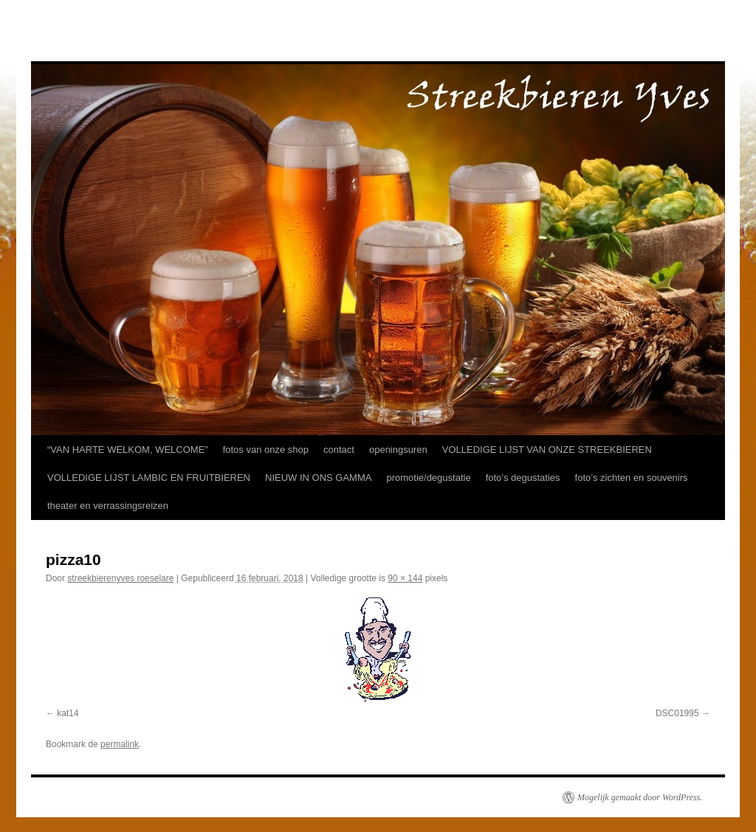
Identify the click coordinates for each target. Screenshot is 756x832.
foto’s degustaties (523, 477)
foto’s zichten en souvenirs (631, 477)
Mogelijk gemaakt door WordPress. (639, 797)
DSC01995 (677, 713)
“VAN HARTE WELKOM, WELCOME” (127, 449)
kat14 (67, 713)
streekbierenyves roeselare (120, 578)
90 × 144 (405, 578)
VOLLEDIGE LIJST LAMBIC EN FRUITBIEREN (148, 477)
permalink (119, 744)
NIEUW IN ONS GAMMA (318, 477)
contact (338, 449)
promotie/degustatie (428, 477)
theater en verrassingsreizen (107, 505)
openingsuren (398, 449)
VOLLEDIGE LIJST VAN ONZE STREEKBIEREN (547, 449)
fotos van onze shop (266, 449)
